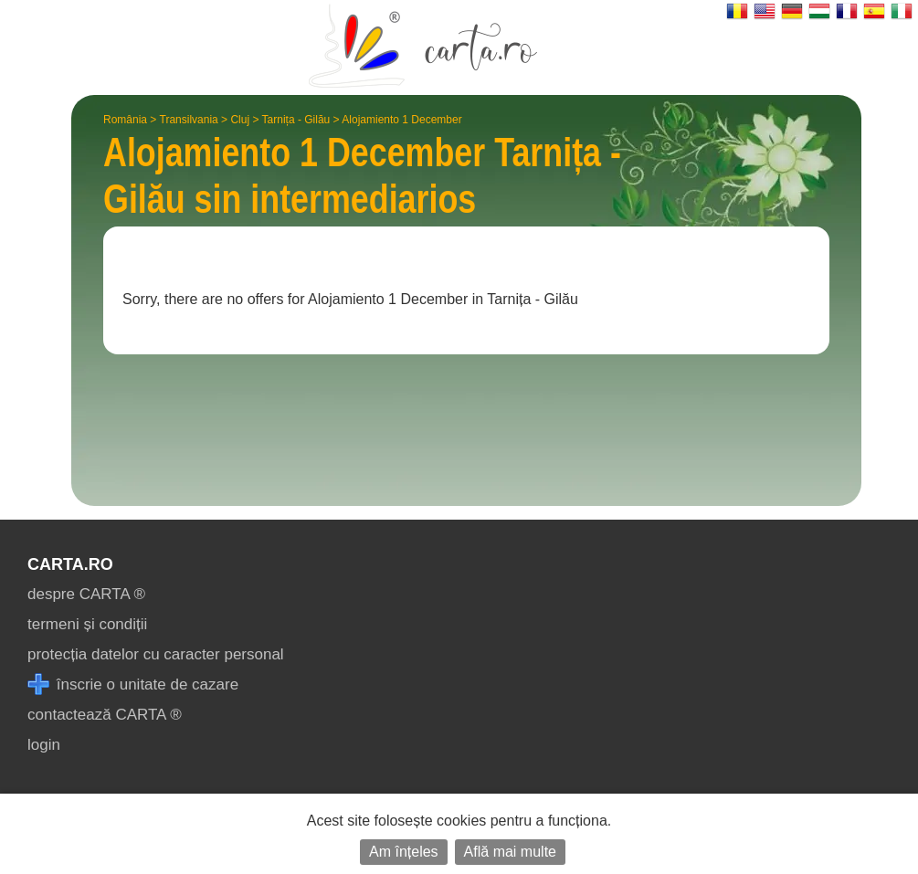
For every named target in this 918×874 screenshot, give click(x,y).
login (43, 744)
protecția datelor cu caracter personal (155, 654)
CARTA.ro (70, 564)
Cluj (239, 119)
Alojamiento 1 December (401, 119)
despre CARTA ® (86, 594)
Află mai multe (510, 851)
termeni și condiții (87, 624)
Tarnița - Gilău (296, 119)
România (125, 119)
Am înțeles (403, 851)
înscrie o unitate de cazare (132, 684)
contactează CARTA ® (104, 714)
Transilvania (189, 119)
